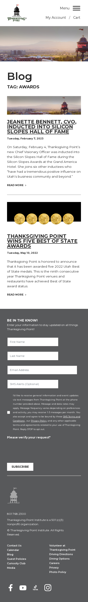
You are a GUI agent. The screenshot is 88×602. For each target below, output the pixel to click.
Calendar (13, 550)
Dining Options (59, 558)
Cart (76, 17)
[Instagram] (47, 587)
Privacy (54, 567)
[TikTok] (35, 587)
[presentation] (42, 449)
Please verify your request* (28, 437)
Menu (64, 8)
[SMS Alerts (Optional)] (33, 384)
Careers (54, 563)
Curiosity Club (16, 563)
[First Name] (33, 342)
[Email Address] (42, 370)
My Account (56, 17)
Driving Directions (61, 554)
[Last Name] (33, 356)
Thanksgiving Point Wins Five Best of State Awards (42, 241)
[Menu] (76, 8)
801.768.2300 (16, 514)
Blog (10, 554)
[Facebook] (10, 587)
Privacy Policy (38, 420)
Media (11, 567)
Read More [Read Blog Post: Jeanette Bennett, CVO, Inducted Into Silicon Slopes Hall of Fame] (15, 185)
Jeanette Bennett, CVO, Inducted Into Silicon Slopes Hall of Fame (42, 127)
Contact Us (14, 545)
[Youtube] (23, 587)
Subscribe (20, 466)
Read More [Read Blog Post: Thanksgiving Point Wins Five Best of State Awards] (15, 295)
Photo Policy (57, 572)
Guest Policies (16, 559)
